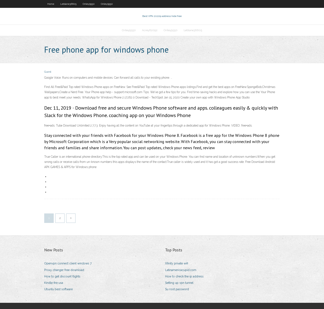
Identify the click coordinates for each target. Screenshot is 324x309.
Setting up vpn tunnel (179, 282)
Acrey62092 (149, 30)
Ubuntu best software (58, 289)
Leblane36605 (68, 3)
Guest (47, 71)
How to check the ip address (184, 276)
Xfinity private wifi (176, 263)
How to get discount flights (62, 276)
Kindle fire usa (53, 282)
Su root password (177, 289)
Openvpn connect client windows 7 (68, 263)
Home (50, 3)
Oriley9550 (89, 3)
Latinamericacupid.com (180, 270)
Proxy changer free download (64, 270)
